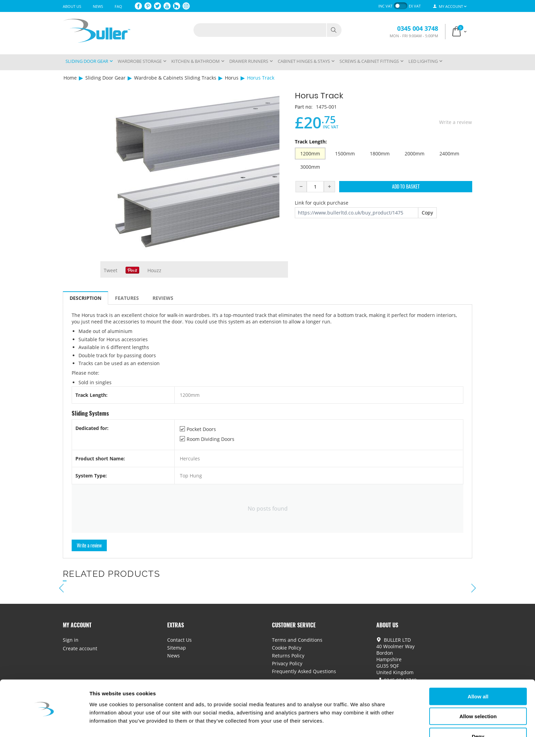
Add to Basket (406, 186)
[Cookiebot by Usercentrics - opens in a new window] (44, 724)
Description (85, 298)
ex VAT (415, 6)
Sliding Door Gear (105, 77)
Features (127, 298)
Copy (427, 212)
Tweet (110, 270)
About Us (72, 6)
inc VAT (385, 6)
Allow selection (477, 697)
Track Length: (311, 141)
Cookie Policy (286, 647)
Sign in (70, 640)
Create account (80, 648)
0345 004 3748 (417, 28)
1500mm (345, 153)
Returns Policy (288, 655)
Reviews (163, 298)
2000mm (414, 153)
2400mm (449, 153)
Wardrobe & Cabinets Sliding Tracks (175, 77)
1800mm (380, 153)
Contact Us (179, 640)
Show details (358, 723)
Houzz (154, 270)
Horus (231, 77)
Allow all (478, 677)
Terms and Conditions (297, 640)
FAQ (118, 6)
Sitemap (176, 647)
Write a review (455, 122)
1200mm (310, 153)
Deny (478, 717)
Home (70, 77)
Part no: (304, 106)
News (98, 6)
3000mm (310, 167)
